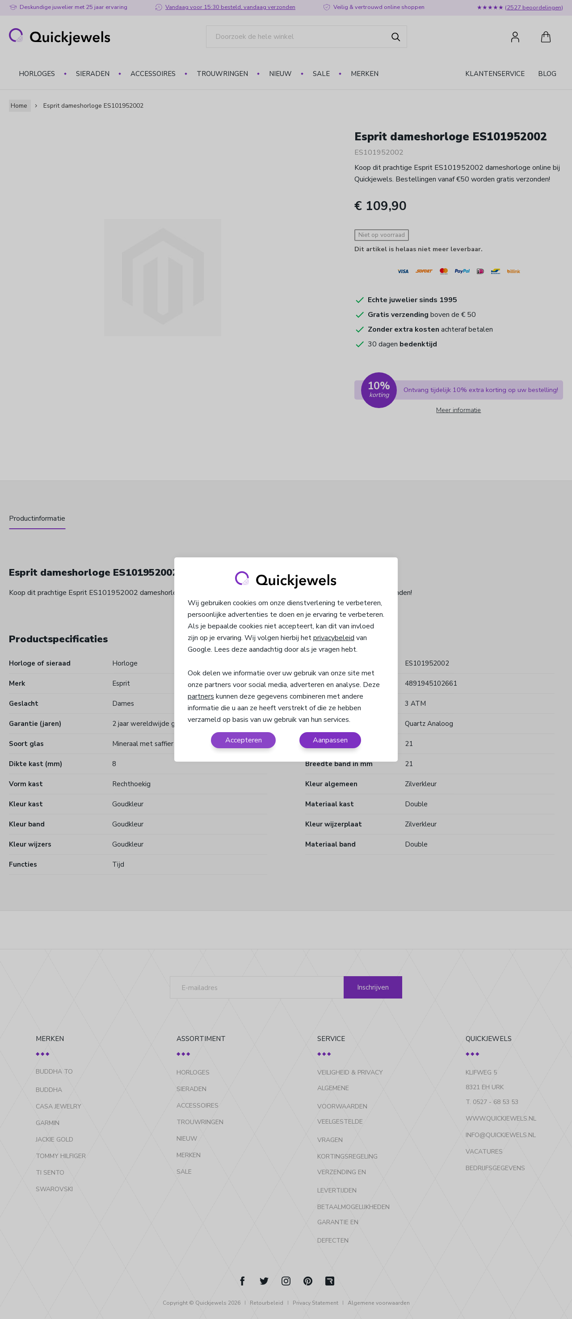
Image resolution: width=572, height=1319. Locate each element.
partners (201, 696)
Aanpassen (330, 740)
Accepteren (243, 740)
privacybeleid (333, 638)
